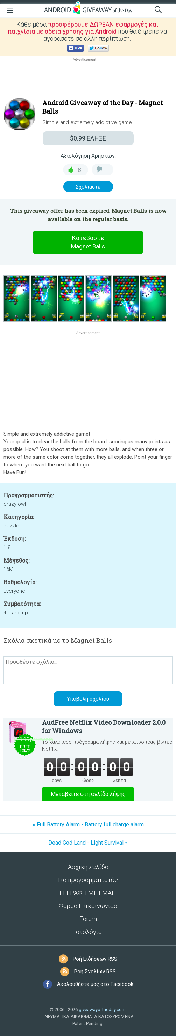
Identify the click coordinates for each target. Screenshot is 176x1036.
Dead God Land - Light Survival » (88, 842)
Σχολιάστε (88, 187)
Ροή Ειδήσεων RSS (95, 959)
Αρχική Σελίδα (88, 867)
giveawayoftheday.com (102, 1009)
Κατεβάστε (88, 242)
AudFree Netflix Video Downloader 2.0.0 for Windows (104, 726)
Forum (88, 918)
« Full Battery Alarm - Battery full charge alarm (88, 824)
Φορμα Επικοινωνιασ (88, 905)
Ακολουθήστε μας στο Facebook (95, 984)
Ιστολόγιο (88, 931)
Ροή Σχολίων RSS (95, 971)
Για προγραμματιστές (88, 880)
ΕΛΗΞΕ (88, 138)
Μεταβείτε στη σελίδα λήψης (88, 794)
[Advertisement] (88, 79)
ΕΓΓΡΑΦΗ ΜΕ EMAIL (88, 893)
